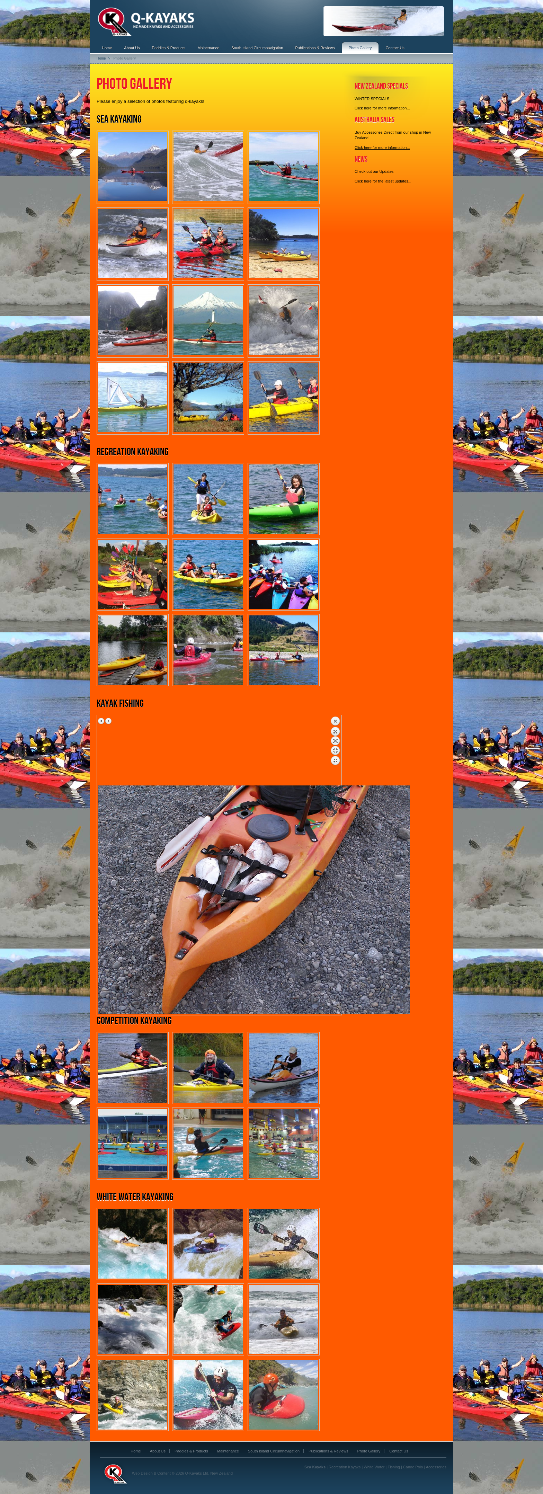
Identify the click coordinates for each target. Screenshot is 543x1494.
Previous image (101, 721)
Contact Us (394, 48)
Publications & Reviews (315, 48)
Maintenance (208, 48)
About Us (132, 48)
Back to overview (335, 750)
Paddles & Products (169, 48)
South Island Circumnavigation (257, 48)
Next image (108, 721)
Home (107, 48)
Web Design (142, 1473)
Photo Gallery (360, 48)
